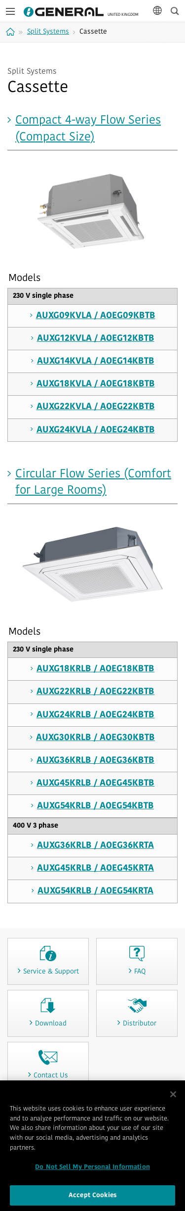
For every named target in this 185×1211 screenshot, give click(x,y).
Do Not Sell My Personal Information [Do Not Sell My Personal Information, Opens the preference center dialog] (92, 1170)
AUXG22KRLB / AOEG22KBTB (95, 692)
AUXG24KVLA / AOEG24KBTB (96, 430)
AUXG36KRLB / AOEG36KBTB (95, 760)
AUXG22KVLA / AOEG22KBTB (96, 407)
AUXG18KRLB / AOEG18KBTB (95, 669)
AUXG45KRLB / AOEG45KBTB (95, 783)
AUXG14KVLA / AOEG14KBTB (95, 361)
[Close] (173, 1098)
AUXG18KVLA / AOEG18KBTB (96, 384)
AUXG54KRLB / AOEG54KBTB (95, 806)
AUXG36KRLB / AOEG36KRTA (95, 845)
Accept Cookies (92, 1198)
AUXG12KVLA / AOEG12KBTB (95, 338)
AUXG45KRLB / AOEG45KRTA (95, 868)
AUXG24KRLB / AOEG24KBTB (95, 715)
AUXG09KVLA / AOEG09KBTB (95, 316)
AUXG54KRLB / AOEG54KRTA (95, 891)
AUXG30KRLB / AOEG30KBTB (95, 738)
